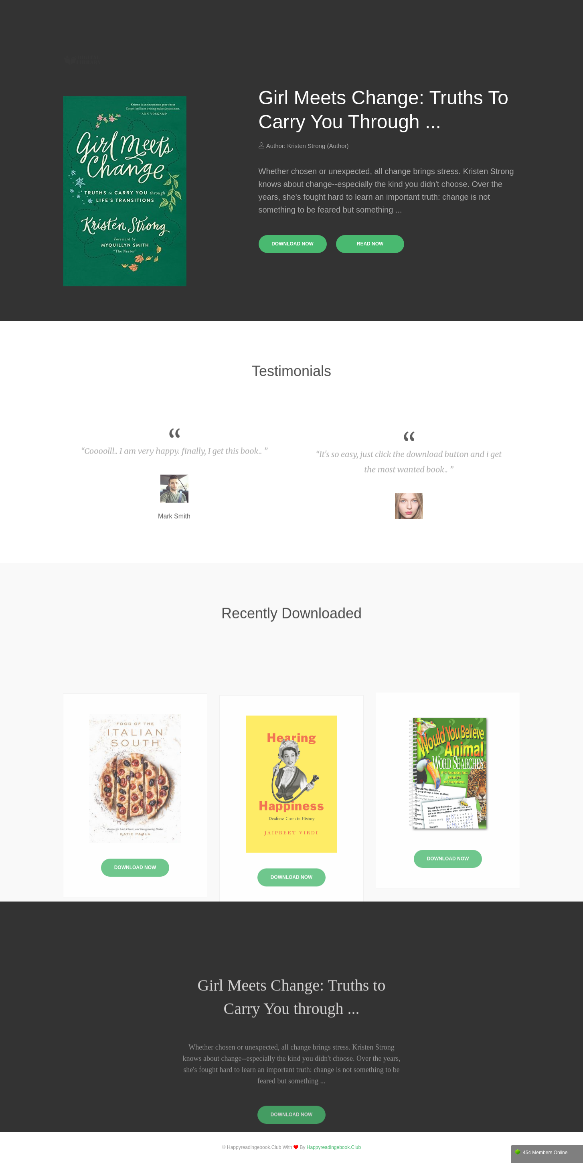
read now (370, 244)
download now (292, 244)
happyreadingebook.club (334, 1147)
